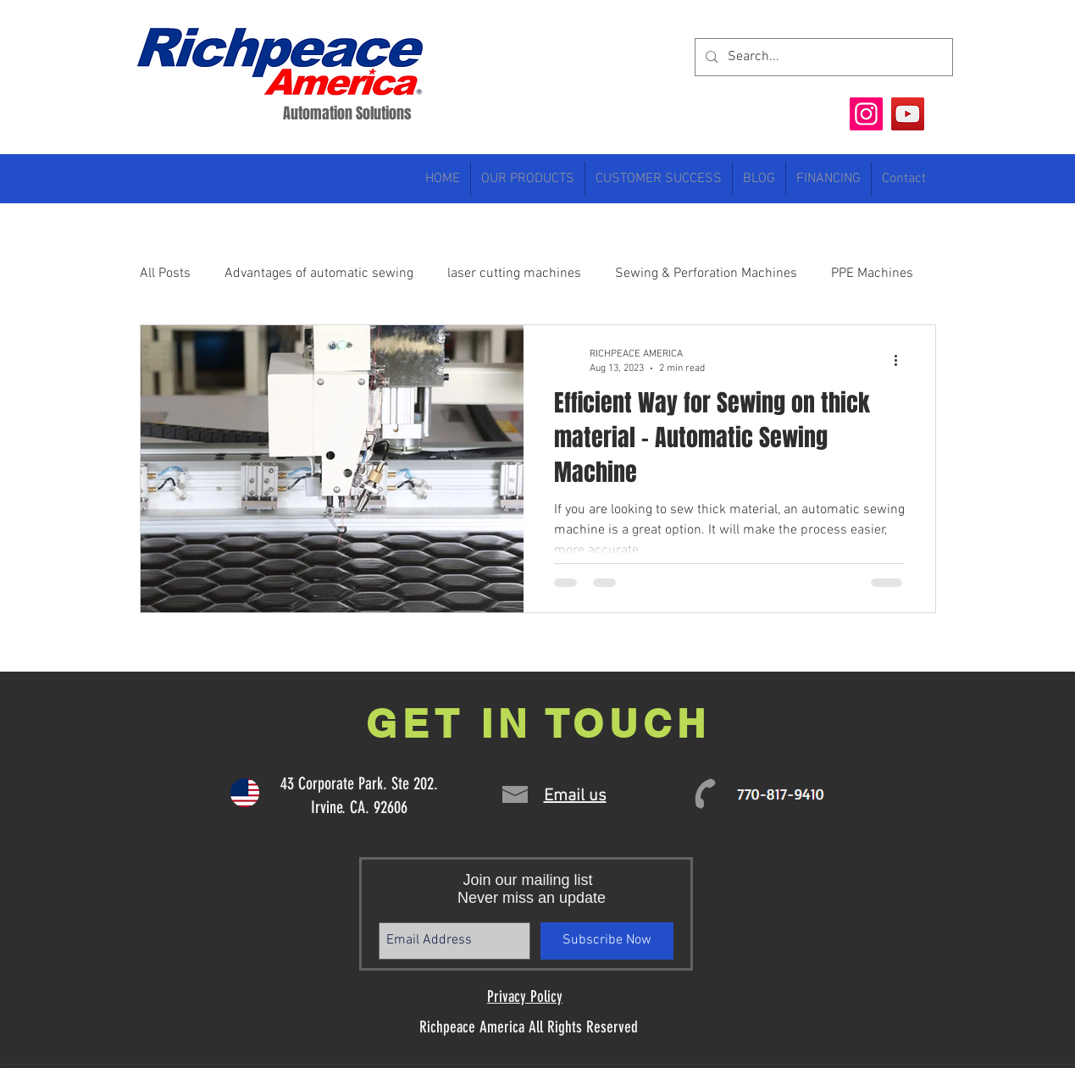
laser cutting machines (514, 273)
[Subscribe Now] (606, 941)
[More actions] (902, 360)
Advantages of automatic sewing (318, 273)
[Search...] (822, 57)
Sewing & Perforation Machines (706, 273)
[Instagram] (866, 113)
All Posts (165, 273)
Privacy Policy (524, 996)
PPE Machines (872, 273)
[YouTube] (907, 113)
